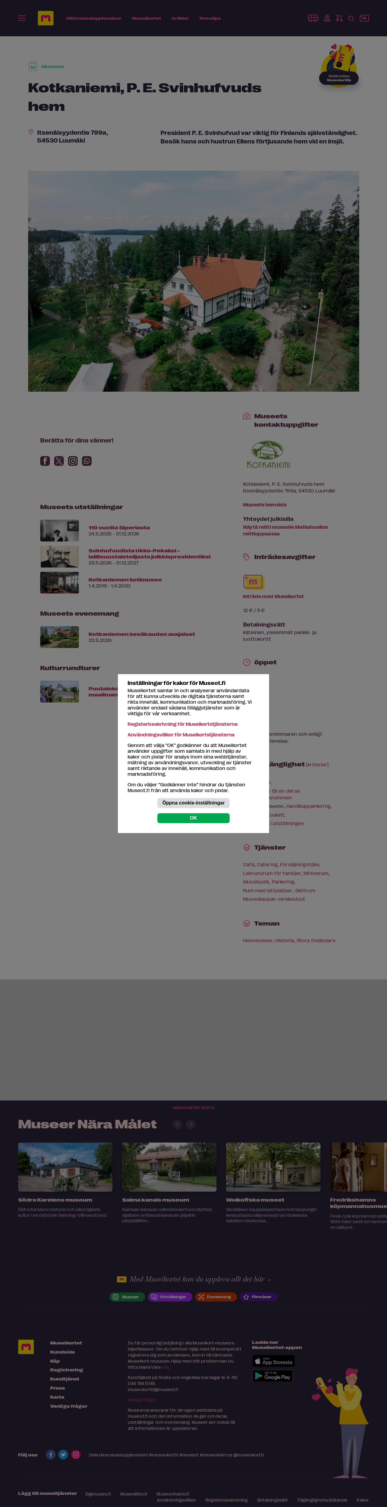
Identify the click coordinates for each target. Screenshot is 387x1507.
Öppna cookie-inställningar (193, 802)
